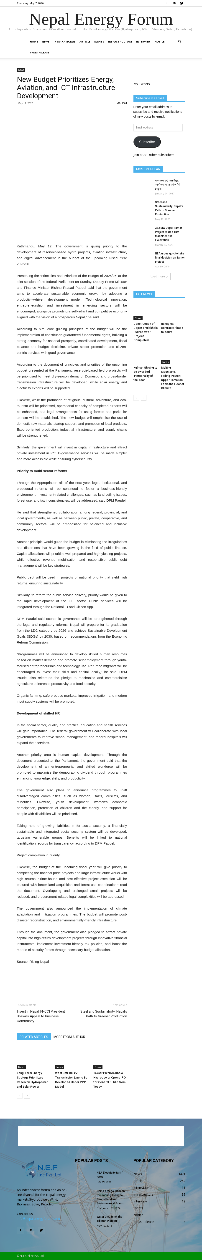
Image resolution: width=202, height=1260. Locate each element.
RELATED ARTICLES (34, 1037)
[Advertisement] (72, 232)
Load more (159, 276)
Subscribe (147, 142)
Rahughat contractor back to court (172, 328)
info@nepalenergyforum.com (38, 1218)
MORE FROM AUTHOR (69, 1037)
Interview (143, 41)
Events (99, 41)
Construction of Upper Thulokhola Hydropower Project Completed (145, 332)
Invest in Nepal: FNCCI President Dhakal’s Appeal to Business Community (41, 1016)
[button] (179, 42)
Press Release (39, 52)
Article (84, 41)
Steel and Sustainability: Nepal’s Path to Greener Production (103, 1013)
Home (34, 41)
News (45, 41)
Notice (159, 41)
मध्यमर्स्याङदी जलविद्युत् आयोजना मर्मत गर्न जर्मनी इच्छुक (167, 184)
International (64, 41)
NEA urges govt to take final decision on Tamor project (170, 257)
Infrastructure (120, 41)
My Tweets (141, 84)
